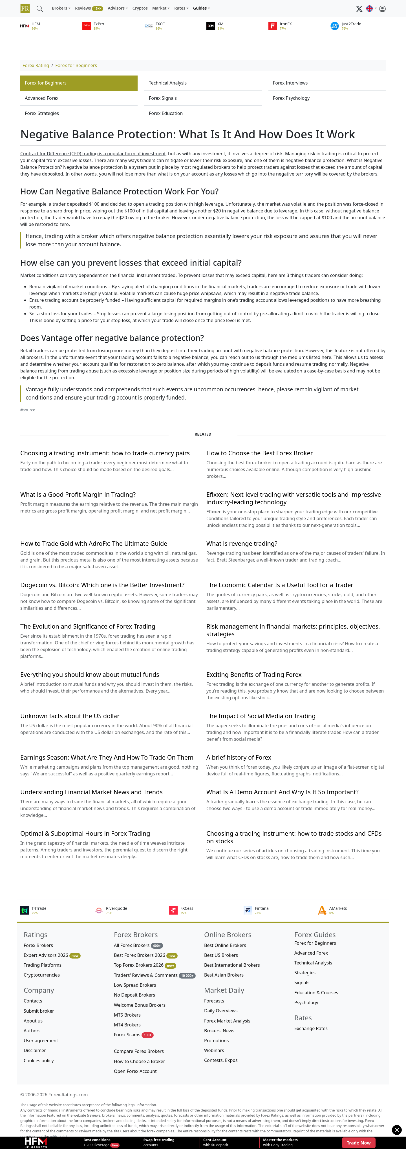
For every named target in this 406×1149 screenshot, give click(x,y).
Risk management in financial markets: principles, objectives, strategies (293, 630)
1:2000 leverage (96, 1142)
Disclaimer (35, 1050)
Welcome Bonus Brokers (140, 1005)
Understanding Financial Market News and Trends (91, 792)
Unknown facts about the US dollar (70, 716)
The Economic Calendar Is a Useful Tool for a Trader (279, 585)
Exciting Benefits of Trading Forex (254, 674)
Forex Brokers (38, 945)
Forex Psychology (291, 98)
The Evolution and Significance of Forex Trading (87, 626)
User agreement (41, 1040)
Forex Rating (36, 65)
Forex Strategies (42, 113)
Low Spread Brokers (135, 985)
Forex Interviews (290, 83)
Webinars (214, 1050)
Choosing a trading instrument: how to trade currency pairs (105, 453)
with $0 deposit (215, 1142)
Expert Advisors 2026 (52, 955)
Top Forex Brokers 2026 (145, 965)
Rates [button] (179, 8)
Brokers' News (219, 1031)
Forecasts (214, 1001)
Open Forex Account (135, 1071)
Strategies (304, 973)
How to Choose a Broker (139, 1061)
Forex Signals (163, 98)
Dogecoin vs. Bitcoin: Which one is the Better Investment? (102, 585)
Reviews (89, 8)
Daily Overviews (221, 1011)
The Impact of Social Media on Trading (260, 716)
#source (27, 409)
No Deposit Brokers (134, 995)
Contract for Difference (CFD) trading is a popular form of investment (93, 153)
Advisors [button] (116, 8)
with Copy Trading (280, 1142)
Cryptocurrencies (42, 975)
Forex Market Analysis (227, 1021)
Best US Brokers (221, 955)
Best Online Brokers (225, 945)
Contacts (33, 1001)
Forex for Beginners (76, 65)
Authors (32, 1031)
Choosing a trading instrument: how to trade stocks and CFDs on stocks (294, 837)
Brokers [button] (59, 8)
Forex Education (166, 113)
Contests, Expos (221, 1060)
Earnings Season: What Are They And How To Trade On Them (106, 757)
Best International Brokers (232, 965)
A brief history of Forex (238, 757)
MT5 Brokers (127, 1015)
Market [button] (159, 8)
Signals (301, 982)
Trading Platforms (42, 965)
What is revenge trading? (241, 543)
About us (33, 1021)
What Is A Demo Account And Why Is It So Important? (282, 792)
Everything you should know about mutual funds (89, 674)
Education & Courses (316, 993)
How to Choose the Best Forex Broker (259, 453)
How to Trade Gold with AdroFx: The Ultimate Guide (93, 543)
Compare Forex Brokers (139, 1051)
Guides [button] (200, 8)
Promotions (216, 1040)
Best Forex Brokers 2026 (146, 955)
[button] (371, 8)
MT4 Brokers (127, 1025)
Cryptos (140, 8)
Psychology (306, 1002)
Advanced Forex (41, 98)
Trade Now (359, 1143)
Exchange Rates (311, 1028)
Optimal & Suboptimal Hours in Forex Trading (85, 833)
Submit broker (39, 1011)
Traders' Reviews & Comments (155, 975)
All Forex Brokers (138, 945)
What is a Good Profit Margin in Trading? (78, 494)
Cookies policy (39, 1060)
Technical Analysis (168, 83)
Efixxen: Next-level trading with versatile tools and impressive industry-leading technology (293, 498)
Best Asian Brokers (224, 975)
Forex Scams (134, 1035)
